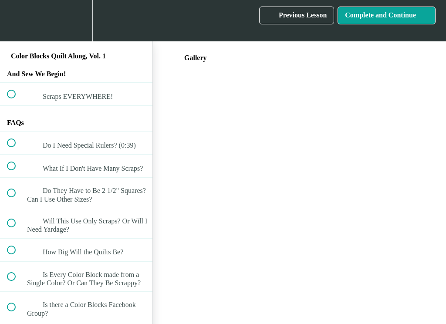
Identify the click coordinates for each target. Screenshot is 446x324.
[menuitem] (76, 20)
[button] (16, 20)
